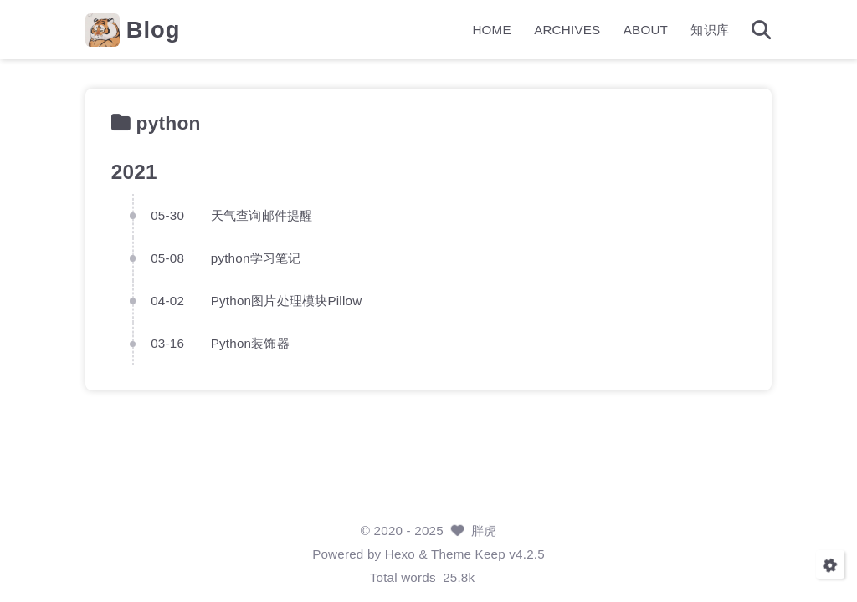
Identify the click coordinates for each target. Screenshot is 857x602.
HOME (491, 30)
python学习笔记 (256, 258)
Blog (153, 29)
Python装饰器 (250, 343)
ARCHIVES (567, 30)
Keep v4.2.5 (510, 554)
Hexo (400, 554)
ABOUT (646, 30)
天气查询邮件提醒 (262, 214)
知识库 (709, 30)
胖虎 (483, 530)
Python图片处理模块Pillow (286, 300)
